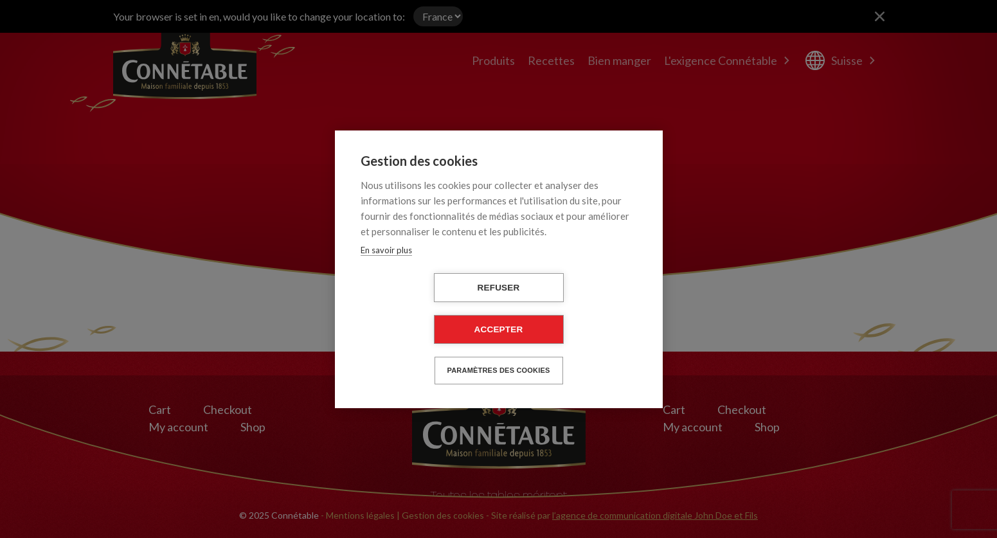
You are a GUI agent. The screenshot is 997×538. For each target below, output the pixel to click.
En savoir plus (386, 250)
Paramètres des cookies (498, 370)
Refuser (499, 287)
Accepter (498, 329)
